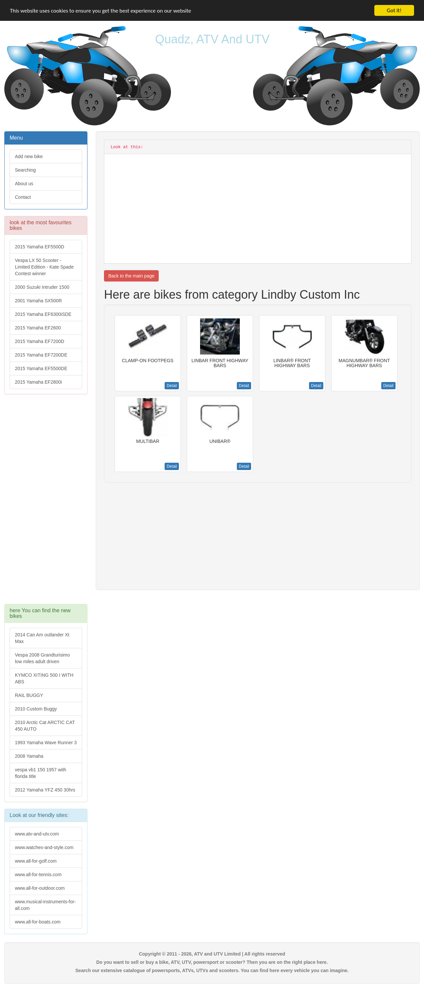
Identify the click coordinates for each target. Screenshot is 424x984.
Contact (23, 197)
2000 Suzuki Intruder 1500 (42, 287)
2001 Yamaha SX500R (38, 300)
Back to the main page (131, 275)
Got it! (394, 10)
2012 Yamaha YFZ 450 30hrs (45, 789)
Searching (25, 170)
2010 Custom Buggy (36, 708)
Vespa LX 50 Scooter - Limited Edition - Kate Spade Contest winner (44, 267)
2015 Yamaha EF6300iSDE (43, 314)
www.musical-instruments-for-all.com (45, 905)
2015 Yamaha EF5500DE (41, 368)
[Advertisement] (45, 502)
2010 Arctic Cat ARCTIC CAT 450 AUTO (45, 726)
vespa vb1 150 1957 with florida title (40, 773)
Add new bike (29, 156)
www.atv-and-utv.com (37, 833)
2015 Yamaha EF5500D (39, 246)
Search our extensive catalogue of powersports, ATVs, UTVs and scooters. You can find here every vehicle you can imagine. (212, 970)
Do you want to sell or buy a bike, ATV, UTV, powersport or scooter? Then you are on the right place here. (212, 962)
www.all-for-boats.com (38, 921)
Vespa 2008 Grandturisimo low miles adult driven (42, 658)
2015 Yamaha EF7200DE (41, 355)
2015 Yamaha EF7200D (39, 341)
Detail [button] (172, 385)
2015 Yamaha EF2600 (38, 327)
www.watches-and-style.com (44, 847)
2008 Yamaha (29, 756)
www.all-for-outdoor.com (40, 888)
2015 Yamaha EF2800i (38, 382)
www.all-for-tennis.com (38, 874)
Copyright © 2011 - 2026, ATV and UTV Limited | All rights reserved (212, 954)
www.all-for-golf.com (36, 861)
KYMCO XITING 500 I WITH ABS (44, 678)
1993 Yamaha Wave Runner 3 (46, 742)
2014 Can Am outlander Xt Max (42, 638)
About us (24, 183)
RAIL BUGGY (29, 695)
